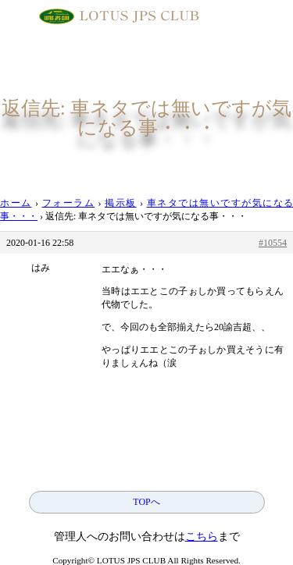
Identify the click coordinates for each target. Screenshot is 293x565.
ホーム (16, 202)
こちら (201, 536)
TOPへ (146, 501)
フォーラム (68, 202)
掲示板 (121, 202)
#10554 (273, 242)
